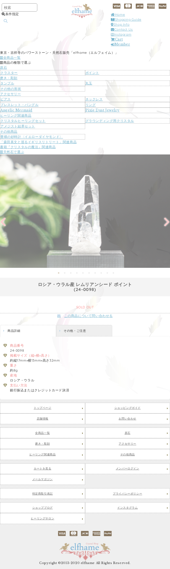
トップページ (42, 408)
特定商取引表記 (42, 493)
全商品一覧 (10, 57)
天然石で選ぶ (12, 152)
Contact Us (122, 29)
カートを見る (42, 468)
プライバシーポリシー (127, 493)
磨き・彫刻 (8, 78)
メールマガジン (42, 479)
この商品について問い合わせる (85, 316)
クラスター (9, 73)
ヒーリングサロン (42, 518)
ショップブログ (42, 507)
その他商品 (8, 131)
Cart (117, 39)
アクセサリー (10, 94)
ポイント (92, 73)
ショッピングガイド (127, 408)
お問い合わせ (127, 418)
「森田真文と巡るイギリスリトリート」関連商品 (38, 142)
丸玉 (88, 83)
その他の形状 (10, 89)
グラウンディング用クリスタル (109, 121)
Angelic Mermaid (16, 110)
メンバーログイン (127, 468)
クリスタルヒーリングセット (23, 121)
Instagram (121, 34)
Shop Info (120, 24)
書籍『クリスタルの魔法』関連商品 (28, 147)
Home (118, 14)
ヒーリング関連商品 (15, 115)
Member (120, 44)
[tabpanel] (85, 211)
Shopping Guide (126, 19)
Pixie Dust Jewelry (102, 110)
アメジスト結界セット (17, 126)
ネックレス (94, 99)
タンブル (7, 83)
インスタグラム (127, 507)
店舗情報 (42, 418)
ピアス (5, 99)
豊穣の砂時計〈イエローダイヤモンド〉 (31, 137)
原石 (3, 67)
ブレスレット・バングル (19, 105)
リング (90, 105)
